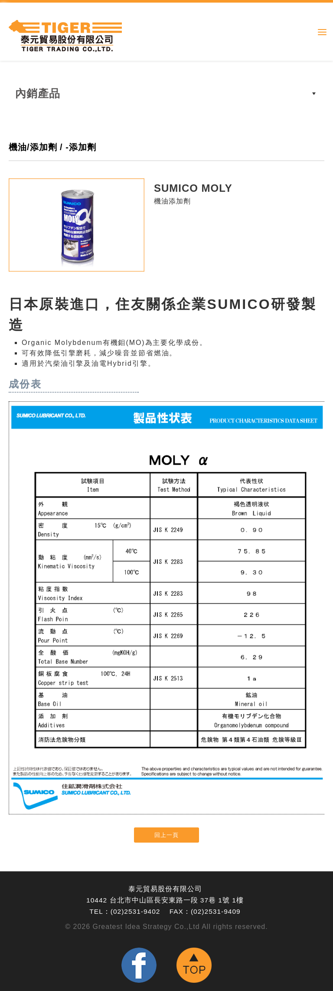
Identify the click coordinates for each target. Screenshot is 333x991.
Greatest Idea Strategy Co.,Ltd (146, 926)
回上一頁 (166, 835)
